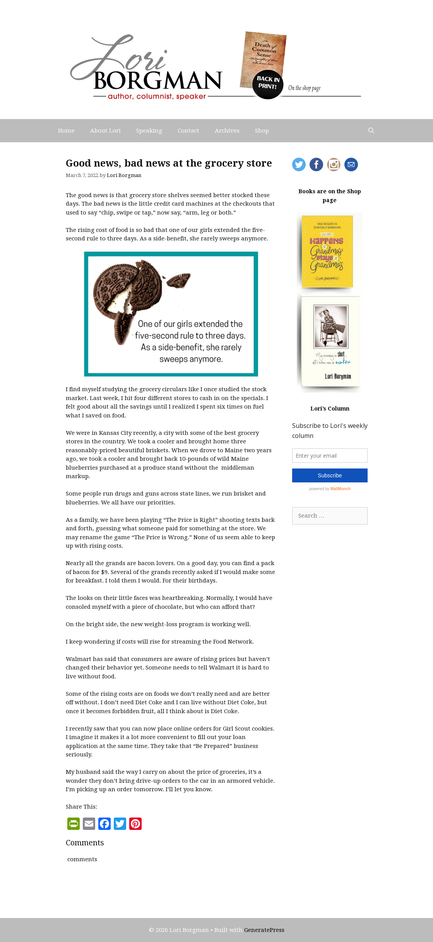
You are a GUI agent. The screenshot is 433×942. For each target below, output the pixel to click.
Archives (227, 130)
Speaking (149, 130)
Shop (262, 130)
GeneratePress (264, 930)
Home (66, 130)
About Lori (105, 130)
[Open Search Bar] (371, 130)
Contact (188, 130)
